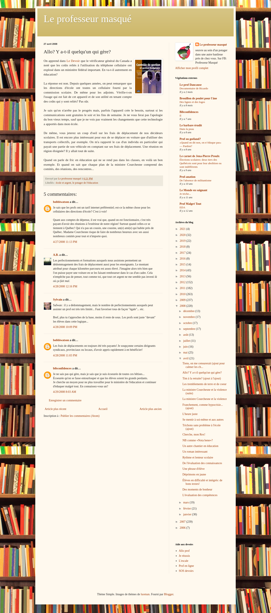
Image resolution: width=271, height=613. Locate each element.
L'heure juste (190, 414)
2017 (183, 252)
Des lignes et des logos (192, 102)
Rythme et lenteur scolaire (197, 457)
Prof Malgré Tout (190, 203)
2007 (183, 521)
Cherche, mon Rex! (193, 434)
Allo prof (184, 550)
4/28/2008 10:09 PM (65, 327)
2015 (183, 264)
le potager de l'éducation (85, 182)
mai (185, 352)
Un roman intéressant (195, 451)
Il (180, 115)
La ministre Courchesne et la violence (204, 399)
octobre (187, 323)
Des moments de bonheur (197, 489)
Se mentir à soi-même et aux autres (203, 419)
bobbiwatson (61, 201)
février (187, 508)
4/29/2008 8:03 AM (64, 391)
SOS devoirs (186, 570)
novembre (189, 317)
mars (186, 502)
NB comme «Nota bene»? (197, 440)
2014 (183, 270)
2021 (183, 228)
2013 (183, 276)
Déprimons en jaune (194, 474)
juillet (187, 340)
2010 (183, 294)
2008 (183, 305)
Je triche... (185, 193)
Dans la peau (187, 129)
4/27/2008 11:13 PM (65, 241)
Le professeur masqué (88, 18)
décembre (189, 311)
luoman (145, 594)
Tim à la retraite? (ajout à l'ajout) (201, 378)
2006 (183, 527)
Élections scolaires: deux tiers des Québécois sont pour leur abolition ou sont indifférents (201, 163)
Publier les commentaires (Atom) (80, 415)
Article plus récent (55, 409)
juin (185, 346)
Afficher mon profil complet (191, 68)
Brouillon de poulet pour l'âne (198, 98)
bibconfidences (62, 368)
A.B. (55, 254)
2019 (183, 240)
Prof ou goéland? (190, 139)
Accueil (103, 409)
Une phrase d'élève (193, 468)
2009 (183, 300)
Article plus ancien (150, 409)
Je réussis (184, 555)
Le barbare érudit (191, 125)
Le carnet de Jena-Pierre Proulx (200, 156)
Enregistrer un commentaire (65, 400)
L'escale (183, 560)
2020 (183, 235)
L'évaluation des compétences (199, 495)
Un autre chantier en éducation (200, 446)
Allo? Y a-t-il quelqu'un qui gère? (202, 372)
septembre (189, 328)
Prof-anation (187, 176)
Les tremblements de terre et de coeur (204, 384)
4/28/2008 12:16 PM (65, 286)
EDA (182, 207)
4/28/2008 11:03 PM (65, 355)
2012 (183, 282)
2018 (183, 246)
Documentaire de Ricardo (194, 88)
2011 (183, 288)
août (186, 334)
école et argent (63, 182)
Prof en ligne (186, 565)
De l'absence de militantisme (195, 180)
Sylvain (57, 299)
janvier (187, 514)
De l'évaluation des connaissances (202, 463)
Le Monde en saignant (193, 190)
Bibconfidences (189, 112)
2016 (183, 258)
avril (186, 358)
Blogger (168, 594)
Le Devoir (74, 61)
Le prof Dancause (191, 84)
